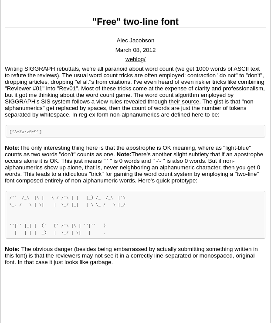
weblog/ (135, 59)
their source (184, 101)
